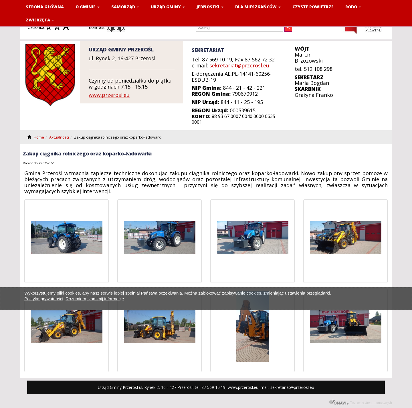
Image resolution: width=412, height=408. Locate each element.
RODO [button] (353, 6)
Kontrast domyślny (111, 27)
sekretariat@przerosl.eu (239, 65)
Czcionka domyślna (50, 27)
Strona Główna (45, 6)
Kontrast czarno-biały (120, 27)
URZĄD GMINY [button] (168, 6)
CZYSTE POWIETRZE (313, 6)
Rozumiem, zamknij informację (95, 298)
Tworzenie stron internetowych (360, 402)
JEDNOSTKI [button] (210, 6)
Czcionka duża (66, 27)
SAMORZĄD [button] (125, 6)
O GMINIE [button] (88, 6)
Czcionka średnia (58, 27)
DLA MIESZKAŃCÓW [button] (258, 6)
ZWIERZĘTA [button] (40, 20)
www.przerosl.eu (109, 94)
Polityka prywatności (43, 298)
